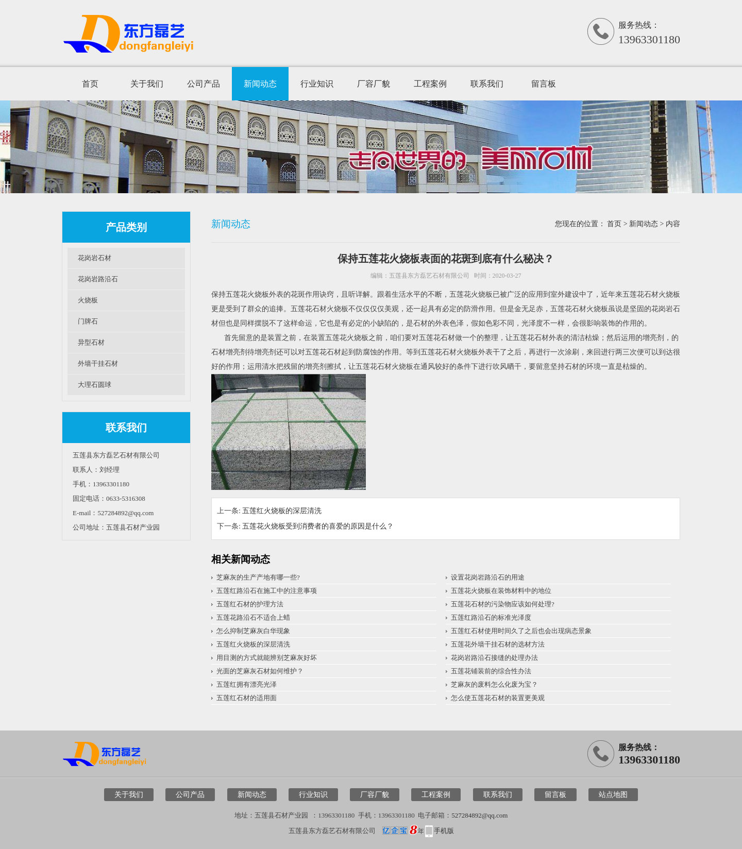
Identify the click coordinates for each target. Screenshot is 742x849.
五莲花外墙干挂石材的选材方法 (498, 644)
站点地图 (613, 795)
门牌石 (88, 321)
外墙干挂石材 (98, 363)
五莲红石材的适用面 (246, 698)
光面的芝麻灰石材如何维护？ (259, 671)
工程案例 (430, 83)
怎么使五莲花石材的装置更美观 (498, 698)
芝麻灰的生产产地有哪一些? (258, 577)
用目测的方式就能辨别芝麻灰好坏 (266, 657)
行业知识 (316, 83)
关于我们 (146, 83)
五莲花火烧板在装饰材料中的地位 (501, 591)
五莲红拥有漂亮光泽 (246, 684)
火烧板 (88, 300)
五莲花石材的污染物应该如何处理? (502, 604)
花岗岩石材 (94, 258)
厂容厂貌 (373, 83)
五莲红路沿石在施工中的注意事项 (266, 591)
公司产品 (203, 83)
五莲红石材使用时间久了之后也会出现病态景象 (521, 631)
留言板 (543, 83)
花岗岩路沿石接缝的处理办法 (494, 657)
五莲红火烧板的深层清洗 (282, 511)
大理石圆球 (94, 384)
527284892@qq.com (479, 815)
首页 (90, 83)
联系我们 (486, 83)
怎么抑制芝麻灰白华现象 (253, 631)
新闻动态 (260, 83)
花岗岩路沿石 (98, 279)
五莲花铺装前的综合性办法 (491, 671)
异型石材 (91, 342)
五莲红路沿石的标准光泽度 (491, 617)
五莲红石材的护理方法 (249, 604)
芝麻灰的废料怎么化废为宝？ (494, 684)
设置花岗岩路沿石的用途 (488, 577)
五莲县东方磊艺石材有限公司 (429, 275)
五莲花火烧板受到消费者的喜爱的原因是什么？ (318, 526)
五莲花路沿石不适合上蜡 (253, 617)
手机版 (444, 831)
